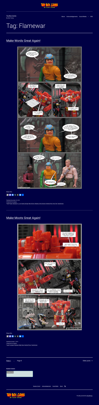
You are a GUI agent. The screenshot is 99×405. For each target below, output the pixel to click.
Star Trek (55, 203)
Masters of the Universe (40, 203)
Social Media (82, 16)
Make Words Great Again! (23, 41)
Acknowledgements (72, 16)
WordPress (89, 395)
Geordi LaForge (24, 203)
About (63, 16)
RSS (91, 16)
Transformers (60, 203)
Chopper (9, 372)
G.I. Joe (19, 203)
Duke (11, 203)
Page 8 (19, 361)
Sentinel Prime (49, 203)
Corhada (12, 345)
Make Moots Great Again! (23, 218)
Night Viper (21, 345)
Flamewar (15, 203)
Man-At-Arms (32, 203)
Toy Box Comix (11, 16)
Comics (15, 202)
